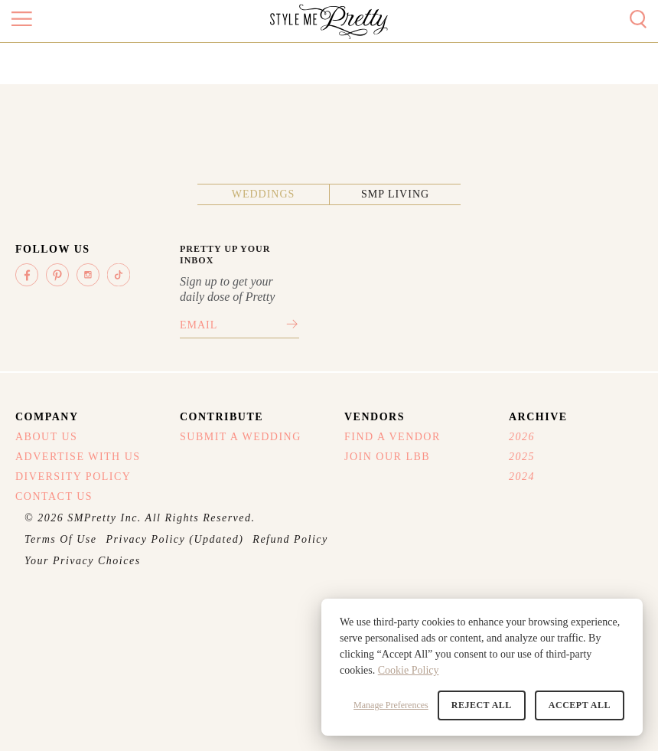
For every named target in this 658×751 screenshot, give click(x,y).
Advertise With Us (78, 456)
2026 (522, 436)
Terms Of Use (60, 539)
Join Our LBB (387, 456)
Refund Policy (289, 539)
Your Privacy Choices (82, 561)
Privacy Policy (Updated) (175, 539)
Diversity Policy (73, 476)
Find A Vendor (392, 436)
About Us (46, 436)
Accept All (580, 705)
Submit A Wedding (240, 436)
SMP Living (395, 194)
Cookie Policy (408, 670)
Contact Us (54, 496)
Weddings (263, 194)
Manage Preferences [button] (390, 705)
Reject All (481, 705)
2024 (522, 476)
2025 (522, 456)
